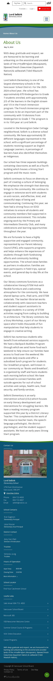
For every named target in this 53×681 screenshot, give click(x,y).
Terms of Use (22, 670)
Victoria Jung (10, 553)
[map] (8, 3)
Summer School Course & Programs (26, 628)
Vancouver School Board (26, 609)
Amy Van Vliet (10, 539)
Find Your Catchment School (15, 589)
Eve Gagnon (9, 516)
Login (32, 9)
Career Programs (26, 640)
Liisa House (9, 524)
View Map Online (12, 493)
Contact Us (8, 672)
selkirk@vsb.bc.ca (20, 502)
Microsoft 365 (26, 615)
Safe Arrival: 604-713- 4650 (26, 603)
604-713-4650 (18, 497)
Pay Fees (17, 3)
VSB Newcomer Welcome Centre (26, 621)
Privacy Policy (9, 670)
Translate (23, 9)
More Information (10, 576)
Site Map (34, 670)
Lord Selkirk (15, 14)
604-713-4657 (18, 500)
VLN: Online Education (26, 634)
